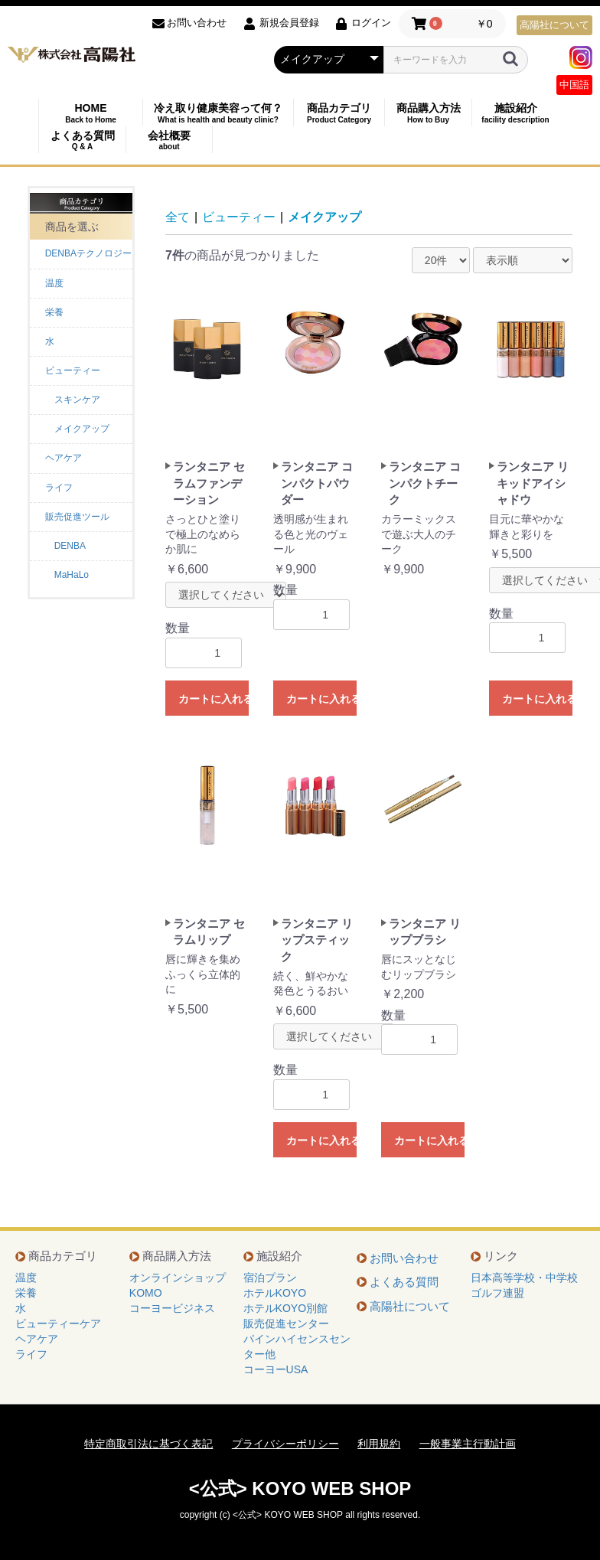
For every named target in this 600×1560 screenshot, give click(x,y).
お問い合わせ (404, 1258)
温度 (54, 283)
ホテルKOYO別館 (285, 1308)
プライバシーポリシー (285, 1444)
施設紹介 (515, 113)
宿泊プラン (270, 1277)
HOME (90, 113)
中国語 (574, 84)
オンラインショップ (177, 1277)
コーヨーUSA (275, 1369)
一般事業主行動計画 (467, 1444)
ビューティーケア (58, 1323)
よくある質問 (82, 140)
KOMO (145, 1293)
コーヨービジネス (172, 1308)
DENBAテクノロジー (88, 253)
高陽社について (554, 25)
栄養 (54, 312)
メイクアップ (324, 217)
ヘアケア (63, 457)
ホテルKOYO (274, 1293)
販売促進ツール (77, 516)
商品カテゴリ (339, 113)
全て (177, 217)
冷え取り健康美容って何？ (218, 113)
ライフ (59, 487)
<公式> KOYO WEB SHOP (300, 1488)
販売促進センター (286, 1323)
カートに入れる (213, 699)
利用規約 (378, 1444)
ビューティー (72, 370)
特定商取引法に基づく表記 (148, 1444)
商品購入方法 (428, 113)
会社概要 (169, 140)
